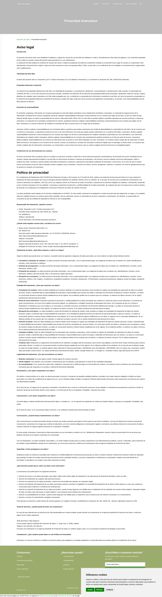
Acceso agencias (22, 569)
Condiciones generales (25, 560)
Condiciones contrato (73, 588)
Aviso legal (20, 565)
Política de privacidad (46, 596)
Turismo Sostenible (131, 4)
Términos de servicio (65, 596)
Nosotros (96, 4)
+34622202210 (68, 556)
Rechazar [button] (99, 589)
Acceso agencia (68, 569)
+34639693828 (68, 560)
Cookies (19, 556)
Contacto (66, 565)
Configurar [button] (109, 589)
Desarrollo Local (118, 4)
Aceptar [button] (90, 589)
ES (140, 4)
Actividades (105, 4)
